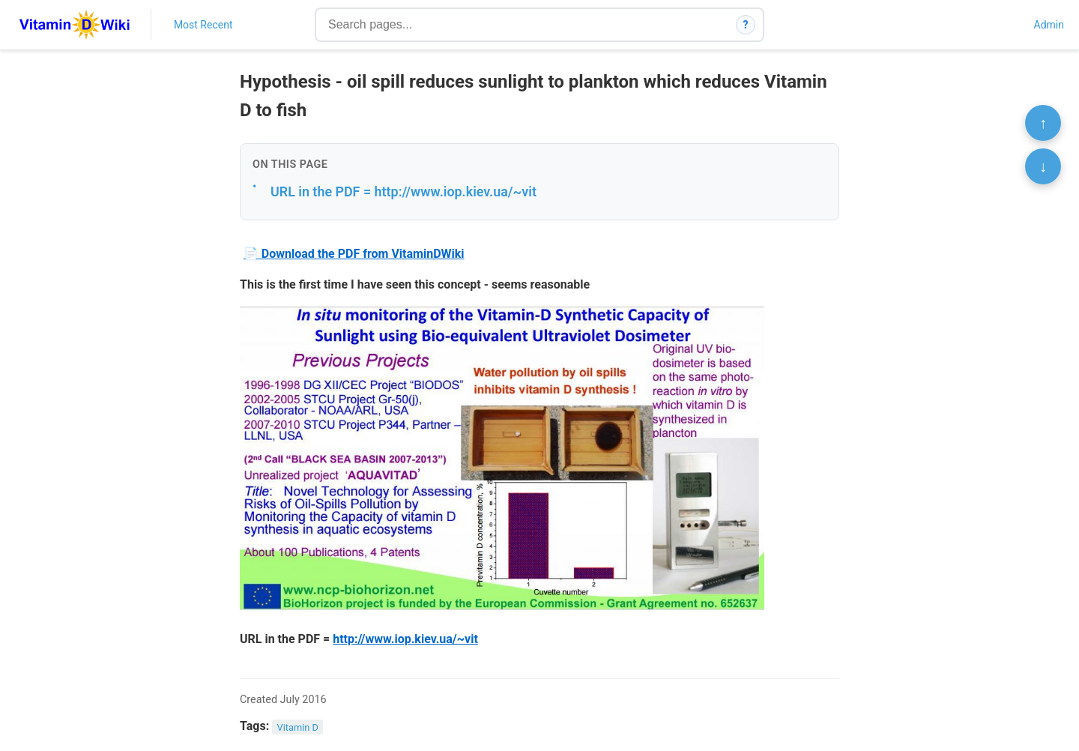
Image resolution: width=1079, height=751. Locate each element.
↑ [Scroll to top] (1043, 123)
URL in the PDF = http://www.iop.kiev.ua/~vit (403, 191)
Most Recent (203, 25)
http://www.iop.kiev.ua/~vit (405, 639)
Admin (1049, 25)
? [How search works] (746, 25)
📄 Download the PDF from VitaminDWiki (354, 254)
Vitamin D (297, 726)
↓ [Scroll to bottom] (1043, 166)
